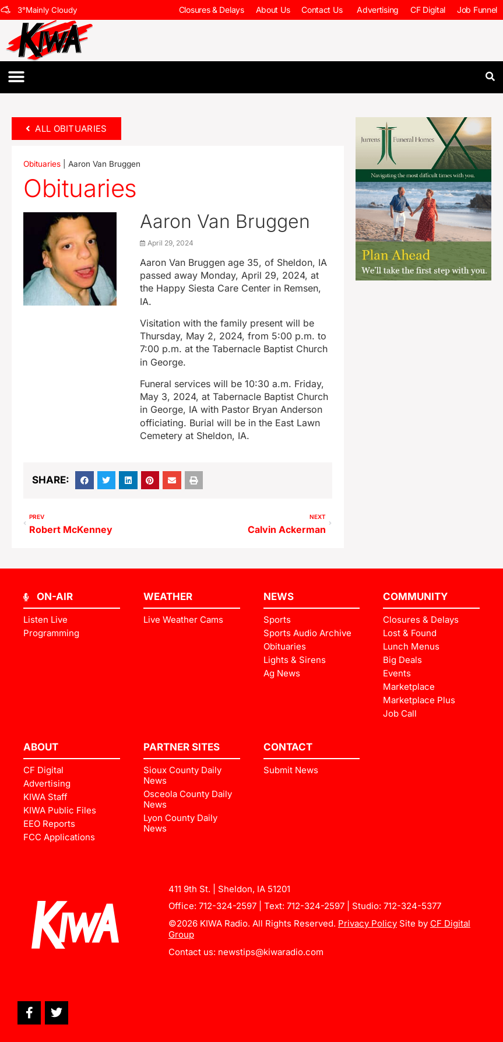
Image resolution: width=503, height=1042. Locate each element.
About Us (273, 10)
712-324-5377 (412, 905)
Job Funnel (477, 10)
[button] (16, 77)
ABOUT (40, 747)
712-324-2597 (227, 905)
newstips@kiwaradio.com (270, 951)
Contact (287, 747)
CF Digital (427, 10)
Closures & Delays (211, 10)
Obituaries (42, 164)
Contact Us (323, 10)
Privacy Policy (367, 923)
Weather (167, 596)
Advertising (378, 10)
